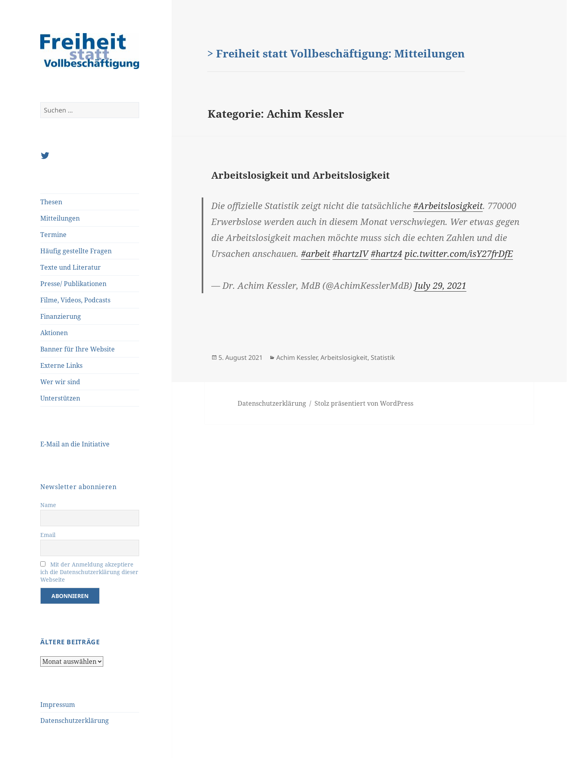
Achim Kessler (296, 357)
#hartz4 (386, 253)
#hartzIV (350, 253)
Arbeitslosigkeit (344, 357)
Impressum (57, 704)
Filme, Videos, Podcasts (75, 300)
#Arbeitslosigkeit (448, 205)
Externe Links (61, 365)
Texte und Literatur (70, 267)
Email (47, 535)
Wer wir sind (60, 381)
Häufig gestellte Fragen (76, 251)
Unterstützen (60, 398)
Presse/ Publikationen (73, 283)
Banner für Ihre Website (77, 349)
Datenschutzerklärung (74, 720)
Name (48, 505)
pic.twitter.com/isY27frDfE (459, 253)
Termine (53, 234)
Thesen (51, 201)
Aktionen (54, 332)
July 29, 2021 (440, 285)
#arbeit (315, 253)
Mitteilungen (60, 218)
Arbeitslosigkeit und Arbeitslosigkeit (300, 175)
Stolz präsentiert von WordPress (364, 403)
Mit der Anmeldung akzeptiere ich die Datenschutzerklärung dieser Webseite (89, 572)
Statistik (383, 357)
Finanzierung (60, 316)
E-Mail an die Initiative (75, 444)
